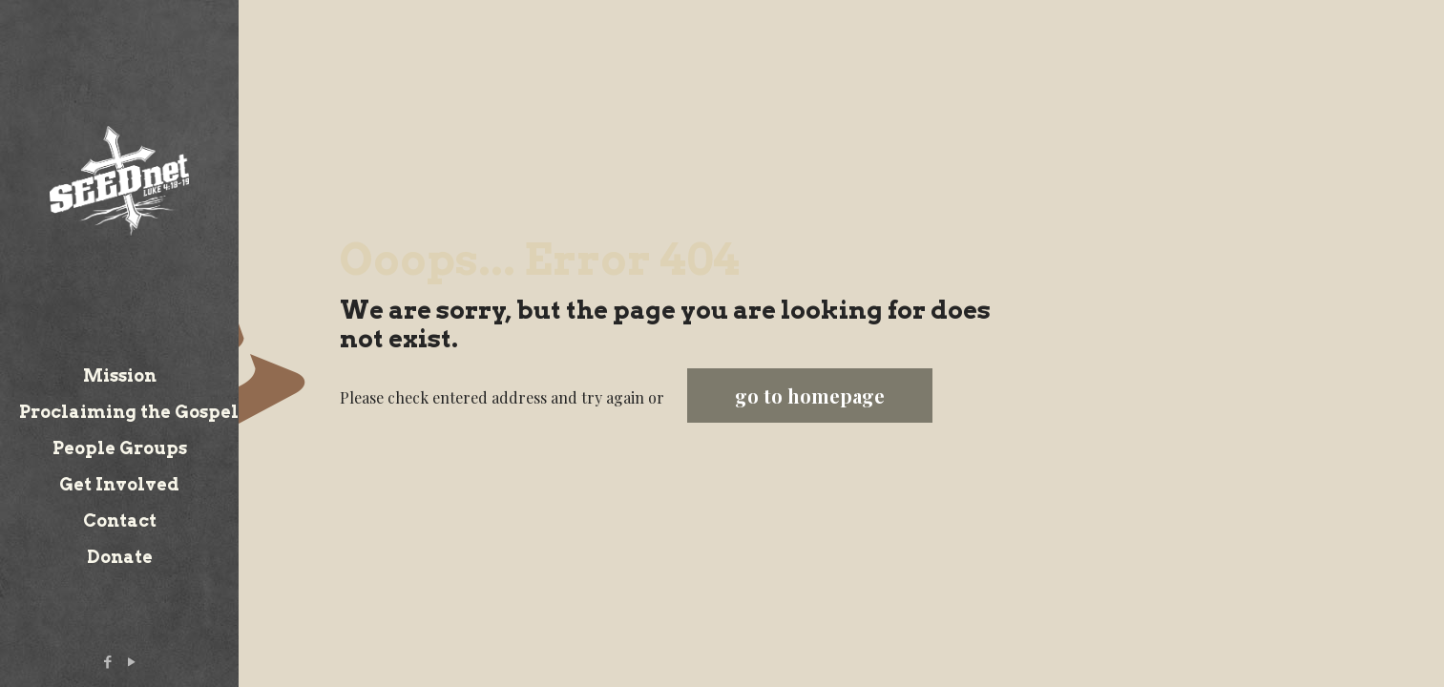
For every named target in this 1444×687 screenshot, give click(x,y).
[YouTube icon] (132, 661)
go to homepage (810, 395)
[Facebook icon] (108, 661)
